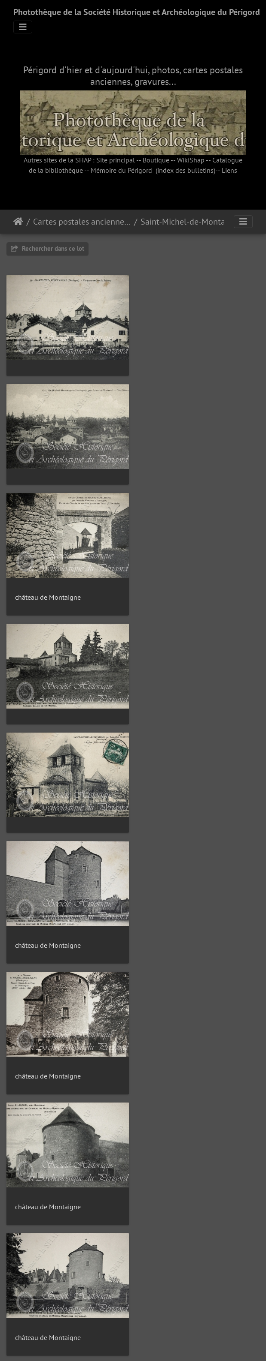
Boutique (156, 160)
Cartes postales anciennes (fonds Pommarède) (82, 221)
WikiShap (191, 160)
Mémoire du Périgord (121, 170)
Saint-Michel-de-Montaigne (189, 221)
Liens (229, 170)
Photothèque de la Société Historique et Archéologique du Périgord (136, 12)
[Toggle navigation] (22, 27)
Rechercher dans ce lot (47, 248)
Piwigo (152, 1343)
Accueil (18, 221)
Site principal (115, 160)
